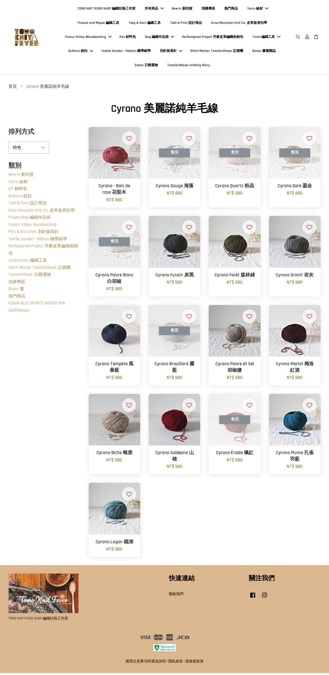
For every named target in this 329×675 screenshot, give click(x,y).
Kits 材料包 (127, 38)
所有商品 (154, 10)
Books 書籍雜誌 (264, 52)
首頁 (12, 88)
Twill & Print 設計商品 (186, 24)
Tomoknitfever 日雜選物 (29, 276)
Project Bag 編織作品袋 (29, 219)
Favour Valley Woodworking (88, 38)
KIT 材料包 (17, 191)
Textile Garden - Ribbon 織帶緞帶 (126, 52)
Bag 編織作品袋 (159, 38)
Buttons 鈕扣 (80, 52)
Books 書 (16, 291)
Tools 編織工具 (266, 38)
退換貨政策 (194, 663)
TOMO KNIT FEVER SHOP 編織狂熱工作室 (106, 10)
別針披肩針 (171, 52)
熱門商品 (231, 10)
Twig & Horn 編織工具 (144, 24)
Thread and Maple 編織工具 (98, 24)
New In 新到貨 (182, 10)
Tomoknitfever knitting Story (188, 66)
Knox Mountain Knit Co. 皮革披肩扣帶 (239, 24)
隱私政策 (175, 663)
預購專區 (208, 10)
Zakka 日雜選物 (146, 66)
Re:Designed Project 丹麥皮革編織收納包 (212, 38)
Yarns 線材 (257, 10)
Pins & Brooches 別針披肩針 (33, 234)
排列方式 (21, 134)
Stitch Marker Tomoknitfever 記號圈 (216, 52)
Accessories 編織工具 (27, 262)
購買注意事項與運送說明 (146, 663)
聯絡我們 (176, 596)
